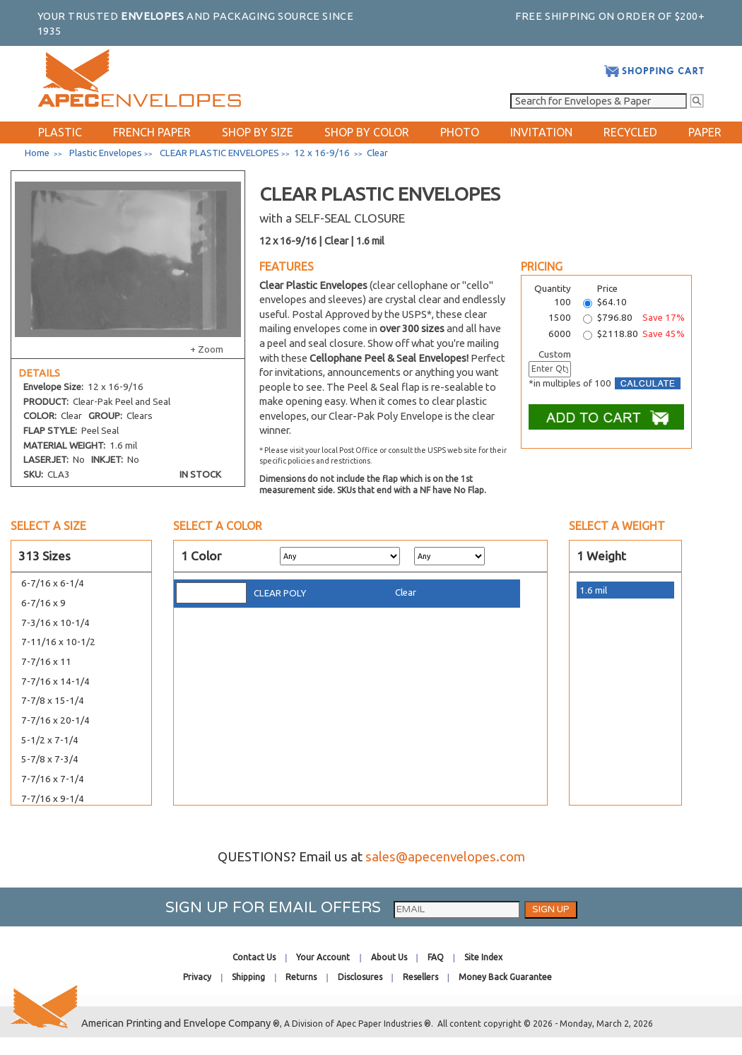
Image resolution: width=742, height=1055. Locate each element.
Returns (301, 977)
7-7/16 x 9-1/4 (52, 799)
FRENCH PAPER (152, 132)
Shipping (248, 977)
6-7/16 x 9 (43, 603)
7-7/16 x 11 (46, 661)
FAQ (436, 957)
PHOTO (459, 132)
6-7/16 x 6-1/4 (52, 583)
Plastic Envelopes (105, 153)
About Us (389, 957)
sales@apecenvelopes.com (445, 856)
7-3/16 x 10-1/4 (55, 623)
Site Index (483, 957)
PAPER (705, 132)
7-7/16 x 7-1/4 (52, 779)
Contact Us (254, 957)
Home (37, 153)
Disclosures (360, 977)
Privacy (197, 977)
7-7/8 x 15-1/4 (52, 700)
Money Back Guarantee (505, 977)
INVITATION (541, 132)
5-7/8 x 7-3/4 (49, 759)
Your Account (323, 957)
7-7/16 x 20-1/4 (55, 720)
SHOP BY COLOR (366, 132)
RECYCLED (630, 132)
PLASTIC (60, 132)
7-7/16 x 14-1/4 (55, 681)
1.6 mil (593, 590)
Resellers (420, 977)
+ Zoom (206, 349)
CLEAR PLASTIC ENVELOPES (219, 153)
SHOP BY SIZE (257, 132)
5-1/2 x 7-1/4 (49, 740)
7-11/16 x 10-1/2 (58, 642)
